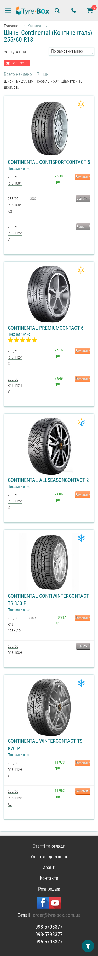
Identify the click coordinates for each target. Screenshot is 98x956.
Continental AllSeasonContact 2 (48, 480)
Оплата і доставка (49, 856)
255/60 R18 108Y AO (15, 205)
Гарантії (49, 867)
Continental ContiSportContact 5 (49, 162)
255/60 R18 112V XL (15, 233)
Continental (20, 63)
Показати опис (19, 168)
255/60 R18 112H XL (15, 385)
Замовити (82, 177)
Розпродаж (49, 889)
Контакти (49, 878)
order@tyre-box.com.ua (57, 915)
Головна (11, 26)
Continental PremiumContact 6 (46, 328)
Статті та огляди (49, 846)
